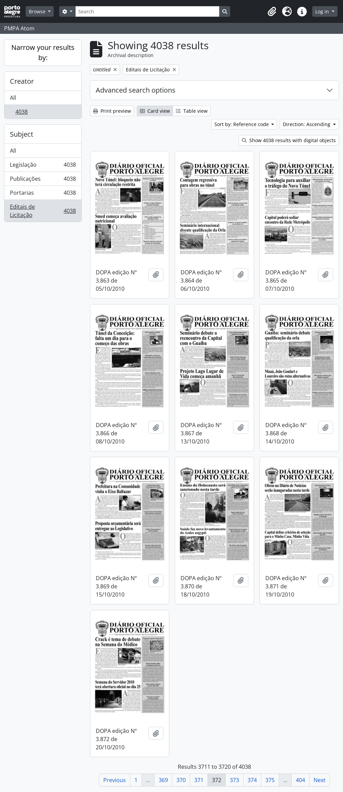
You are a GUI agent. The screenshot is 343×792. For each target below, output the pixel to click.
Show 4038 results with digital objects (289, 140)
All (13, 97)
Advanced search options (135, 90)
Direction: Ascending (307, 124)
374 (252, 780)
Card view (155, 111)
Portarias (43, 194)
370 (181, 780)
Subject (21, 134)
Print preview (112, 111)
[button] (271, 11)
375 (270, 780)
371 (198, 780)
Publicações (43, 180)
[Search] (147, 11)
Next (320, 780)
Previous (114, 780)
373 (234, 780)
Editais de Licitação (43, 211)
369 (163, 780)
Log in (322, 11)
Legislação (43, 166)
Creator (22, 81)
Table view (192, 111)
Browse (38, 11)
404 (300, 780)
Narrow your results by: (43, 52)
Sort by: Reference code (242, 124)
